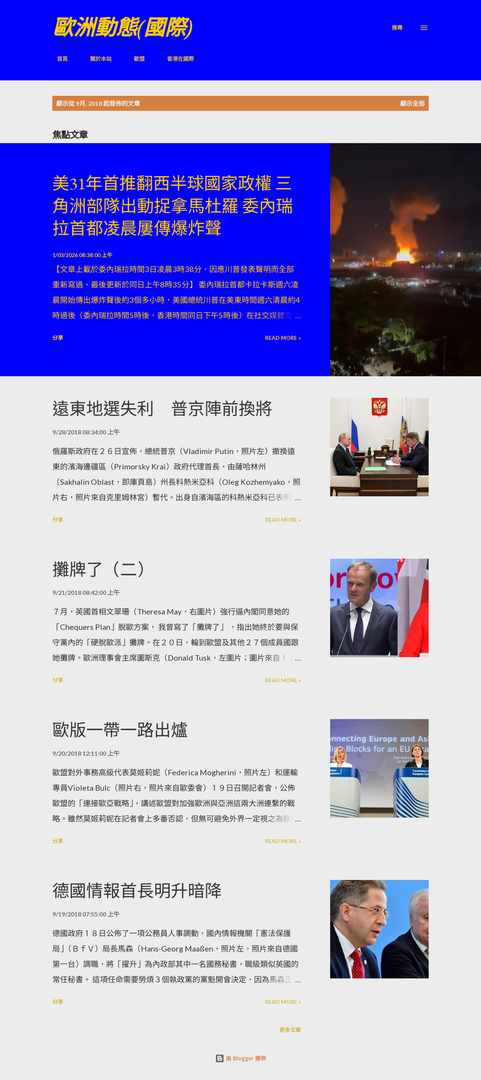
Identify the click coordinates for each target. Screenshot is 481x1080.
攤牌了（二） (103, 570)
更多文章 (290, 1030)
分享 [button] (57, 337)
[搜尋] (397, 27)
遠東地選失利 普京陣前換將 (162, 409)
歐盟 (134, 58)
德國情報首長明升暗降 (137, 891)
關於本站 (96, 58)
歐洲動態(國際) (122, 27)
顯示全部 (412, 103)
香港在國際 (175, 58)
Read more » (283, 337)
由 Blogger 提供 (240, 1058)
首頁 (57, 58)
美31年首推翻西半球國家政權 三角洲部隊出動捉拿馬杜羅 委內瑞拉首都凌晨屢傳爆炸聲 (172, 205)
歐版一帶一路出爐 (120, 730)
